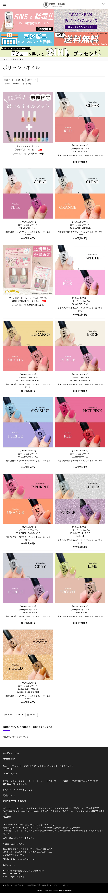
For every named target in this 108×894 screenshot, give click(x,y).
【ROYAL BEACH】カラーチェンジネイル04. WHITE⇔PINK (80, 301)
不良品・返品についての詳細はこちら (19, 859)
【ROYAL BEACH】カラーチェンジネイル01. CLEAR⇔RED (80, 148)
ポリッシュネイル (17, 59)
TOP (6, 59)
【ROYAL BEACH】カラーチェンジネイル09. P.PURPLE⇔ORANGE (28, 530)
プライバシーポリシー (61, 885)
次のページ (31, 80)
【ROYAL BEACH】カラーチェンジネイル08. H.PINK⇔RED (80, 454)
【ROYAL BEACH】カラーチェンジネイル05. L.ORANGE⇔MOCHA (28, 377)
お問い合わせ (47, 885)
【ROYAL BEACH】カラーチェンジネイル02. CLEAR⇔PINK (28, 225)
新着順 (7, 83)
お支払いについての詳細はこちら (17, 789)
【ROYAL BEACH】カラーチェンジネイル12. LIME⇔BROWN (80, 609)
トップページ (7, 885)
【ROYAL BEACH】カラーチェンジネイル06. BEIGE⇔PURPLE (80, 377)
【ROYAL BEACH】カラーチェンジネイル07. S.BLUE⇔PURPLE (28, 454)
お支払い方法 (19, 885)
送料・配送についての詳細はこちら (18, 838)
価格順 (16, 83)
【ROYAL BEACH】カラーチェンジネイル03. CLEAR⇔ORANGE (80, 225)
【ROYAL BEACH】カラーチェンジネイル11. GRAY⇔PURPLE (28, 609)
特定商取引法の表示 (33, 885)
